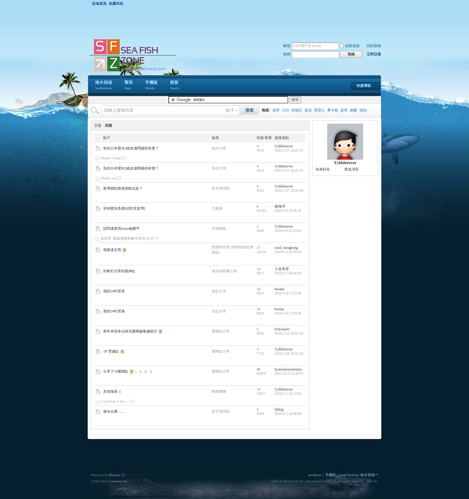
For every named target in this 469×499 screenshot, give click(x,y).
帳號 (286, 46)
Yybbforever (284, 146)
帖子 (230, 110)
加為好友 (323, 169)
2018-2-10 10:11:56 (289, 353)
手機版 (151, 85)
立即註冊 (374, 54)
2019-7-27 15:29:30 (289, 190)
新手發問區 (221, 188)
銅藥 (353, 110)
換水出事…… (114, 411)
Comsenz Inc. (118, 481)
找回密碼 (374, 46)
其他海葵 (110, 391)
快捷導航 (364, 86)
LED (285, 110)
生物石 (296, 110)
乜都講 (217, 208)
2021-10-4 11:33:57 (289, 373)
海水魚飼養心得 (224, 271)
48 (258, 369)
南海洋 (280, 206)
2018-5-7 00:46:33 (288, 273)
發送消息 (351, 169)
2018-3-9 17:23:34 (288, 293)
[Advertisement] (236, 22)
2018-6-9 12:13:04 (288, 230)
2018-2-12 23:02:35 (289, 333)
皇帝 (276, 110)
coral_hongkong (286, 248)
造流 (308, 110)
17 (258, 248)
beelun (279, 289)
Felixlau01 (282, 329)
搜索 (174, 85)
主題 (97, 125)
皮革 (344, 110)
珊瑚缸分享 (221, 331)
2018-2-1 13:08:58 (288, 413)
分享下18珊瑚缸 (115, 371)
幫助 (128, 85)
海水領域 (103, 85)
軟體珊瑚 (219, 391)
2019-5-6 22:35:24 (288, 252)
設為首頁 (99, 3)
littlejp (279, 409)
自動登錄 (350, 46)
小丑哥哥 (282, 269)
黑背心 (319, 110)
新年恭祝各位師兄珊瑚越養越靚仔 (130, 331)
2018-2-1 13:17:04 (288, 393)
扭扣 (363, 110)
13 (258, 269)
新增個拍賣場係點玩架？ (123, 188)
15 (258, 389)
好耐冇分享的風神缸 (119, 271)
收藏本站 (116, 3)
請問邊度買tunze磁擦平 (121, 228)
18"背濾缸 (111, 351)
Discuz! (114, 475)
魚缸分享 (219, 291)
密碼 (286, 54)
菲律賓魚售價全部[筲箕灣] (124, 208)
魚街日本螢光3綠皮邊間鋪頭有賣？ (131, 148)
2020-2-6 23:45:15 (288, 210)
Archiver (314, 475)
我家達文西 (112, 250)
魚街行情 (219, 148)
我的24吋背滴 (114, 291)
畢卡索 (332, 110)
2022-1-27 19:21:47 (289, 150)
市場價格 (219, 228)
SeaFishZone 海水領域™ (358, 475)
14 (258, 289)
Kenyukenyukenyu (288, 369)
